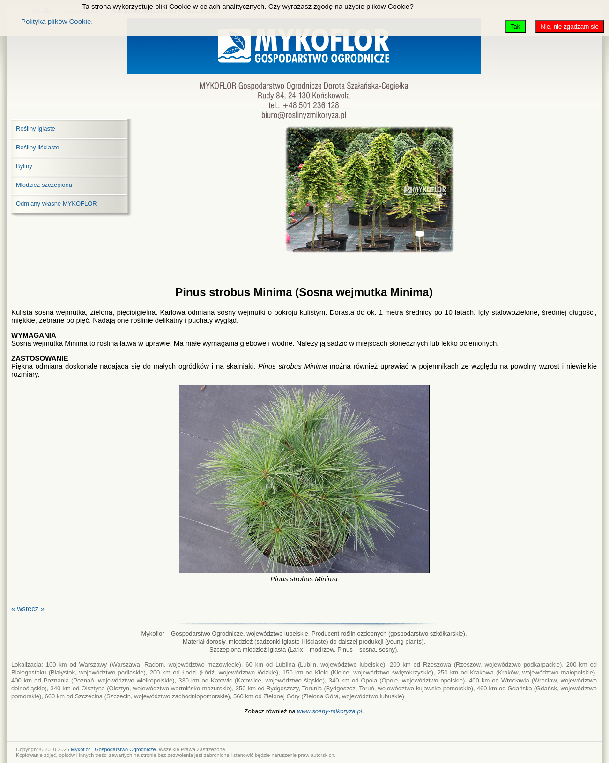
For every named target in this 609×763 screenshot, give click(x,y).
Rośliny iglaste (35, 128)
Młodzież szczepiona (44, 184)
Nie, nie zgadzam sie (570, 26)
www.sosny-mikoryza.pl (329, 711)
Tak (515, 26)
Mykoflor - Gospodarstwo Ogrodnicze (113, 749)
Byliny (24, 166)
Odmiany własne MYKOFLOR (56, 203)
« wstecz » (28, 609)
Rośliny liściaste (37, 147)
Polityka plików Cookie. (57, 21)
